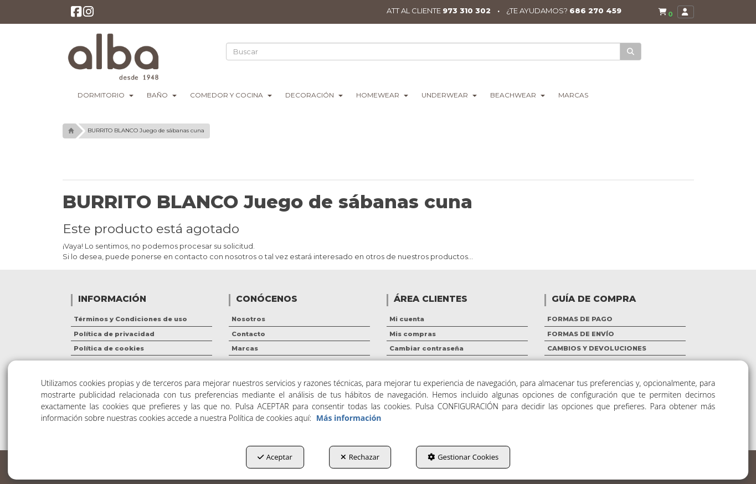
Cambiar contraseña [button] (426, 348)
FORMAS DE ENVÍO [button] (580, 334)
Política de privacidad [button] (114, 334)
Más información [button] (349, 418)
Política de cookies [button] (109, 348)
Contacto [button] (248, 334)
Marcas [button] (245, 348)
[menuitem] (663, 12)
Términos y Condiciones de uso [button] (130, 319)
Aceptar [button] (275, 457)
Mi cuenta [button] (406, 319)
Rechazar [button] (360, 457)
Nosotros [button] (248, 319)
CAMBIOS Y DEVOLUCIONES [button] (596, 348)
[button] (77, 15)
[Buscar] (631, 52)
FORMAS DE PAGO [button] (580, 319)
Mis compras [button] (412, 334)
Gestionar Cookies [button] (463, 457)
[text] (424, 51)
